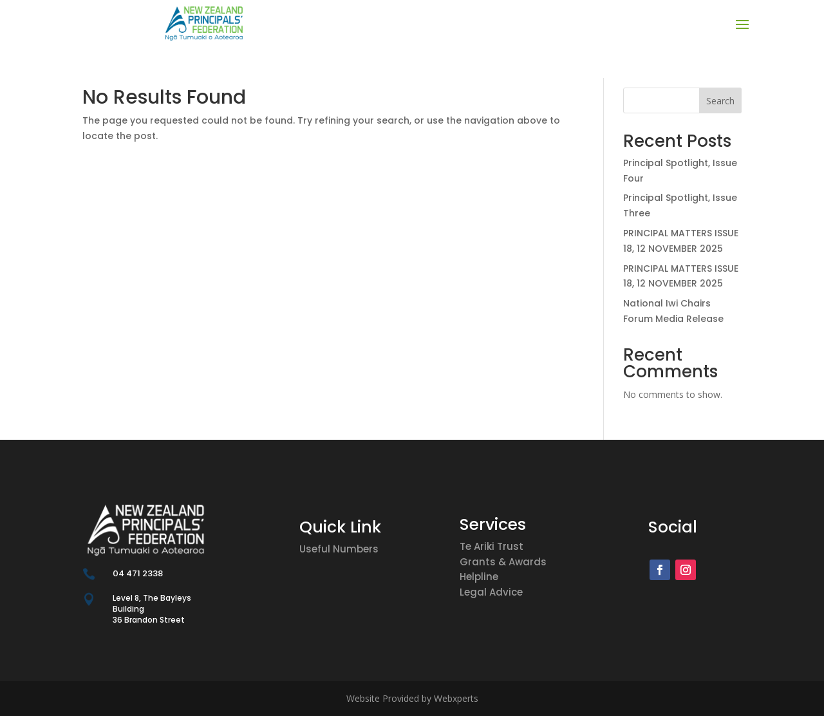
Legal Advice (491, 592)
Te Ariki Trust (491, 546)
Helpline (479, 576)
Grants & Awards (503, 562)
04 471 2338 (138, 573)
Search (720, 101)
